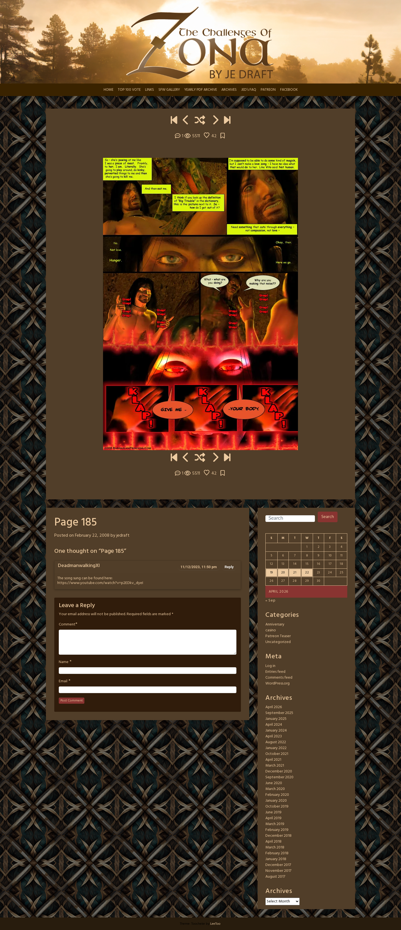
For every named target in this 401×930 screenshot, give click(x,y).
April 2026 (273, 707)
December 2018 (278, 836)
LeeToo (215, 924)
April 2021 (273, 760)
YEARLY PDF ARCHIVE (200, 90)
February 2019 (276, 830)
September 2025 (279, 713)
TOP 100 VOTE (129, 90)
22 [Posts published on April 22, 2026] (307, 572)
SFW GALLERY (169, 90)
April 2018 (273, 841)
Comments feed (278, 677)
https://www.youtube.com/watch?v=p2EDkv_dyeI (100, 583)
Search (327, 517)
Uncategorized (278, 642)
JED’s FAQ (248, 90)
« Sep (270, 600)
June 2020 (273, 783)
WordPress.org (277, 683)
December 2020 (278, 771)
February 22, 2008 (92, 535)
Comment (67, 624)
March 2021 (274, 765)
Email (63, 681)
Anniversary (274, 624)
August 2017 (275, 876)
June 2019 (273, 812)
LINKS (149, 90)
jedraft (122, 535)
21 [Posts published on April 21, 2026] (294, 572)
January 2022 (276, 748)
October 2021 (276, 754)
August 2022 (275, 742)
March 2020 (275, 789)
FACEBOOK (289, 90)
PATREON (268, 90)
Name (64, 662)
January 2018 (275, 859)
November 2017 (278, 871)
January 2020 (276, 801)
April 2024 (273, 725)
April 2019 (273, 818)
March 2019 (274, 824)
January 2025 (276, 719)
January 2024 (276, 730)
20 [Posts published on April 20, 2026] (283, 572)
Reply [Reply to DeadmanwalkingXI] (229, 567)
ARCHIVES (229, 90)
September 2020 (279, 777)
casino (270, 630)
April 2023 (273, 736)
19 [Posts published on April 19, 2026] (271, 572)
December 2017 (278, 865)
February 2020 (277, 795)
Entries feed (275, 672)
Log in (270, 666)
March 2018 (274, 847)
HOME (108, 90)
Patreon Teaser (278, 636)
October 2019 (276, 806)
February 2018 (276, 853)
